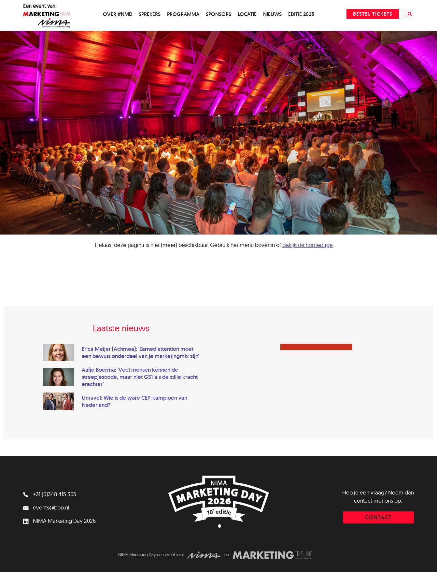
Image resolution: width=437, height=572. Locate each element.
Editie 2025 (301, 14)
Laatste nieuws (121, 328)
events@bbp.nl (46, 507)
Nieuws (272, 14)
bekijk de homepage (307, 244)
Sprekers (150, 14)
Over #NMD (117, 14)
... (407, 14)
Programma (183, 14)
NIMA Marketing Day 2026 (59, 520)
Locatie (247, 14)
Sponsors (218, 14)
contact (378, 517)
